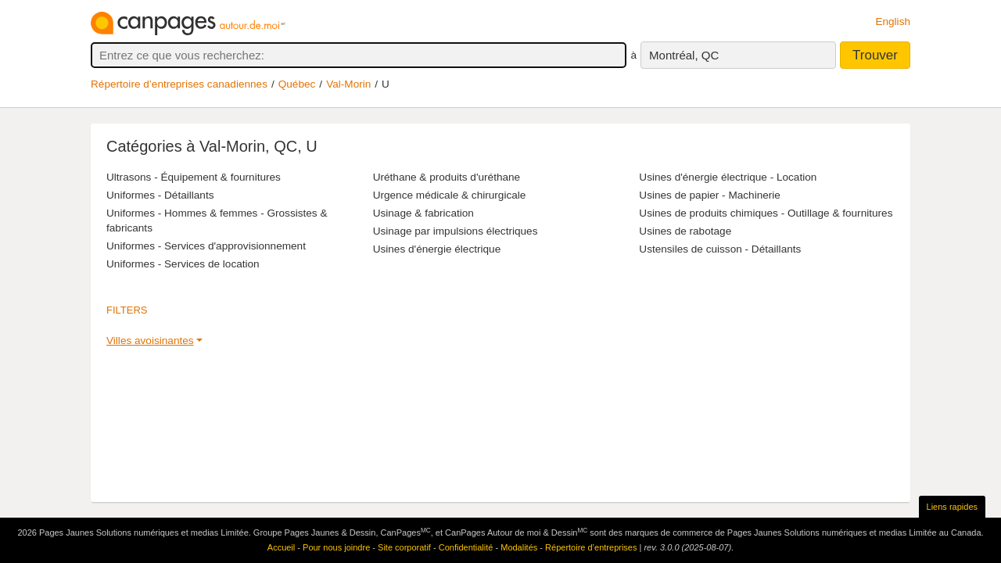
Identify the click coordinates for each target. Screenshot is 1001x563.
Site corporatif (404, 547)
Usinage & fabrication (423, 213)
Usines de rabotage (685, 231)
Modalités (518, 547)
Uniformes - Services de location (183, 264)
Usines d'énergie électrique (437, 249)
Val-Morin (348, 84)
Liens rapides (952, 506)
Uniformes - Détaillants (160, 195)
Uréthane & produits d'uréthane (447, 177)
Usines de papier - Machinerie (709, 195)
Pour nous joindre (336, 547)
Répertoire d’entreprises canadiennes (179, 84)
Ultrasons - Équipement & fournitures (193, 177)
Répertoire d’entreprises (591, 547)
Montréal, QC (684, 55)
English (892, 21)
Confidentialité (466, 547)
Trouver (875, 55)
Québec (297, 84)
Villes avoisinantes (150, 340)
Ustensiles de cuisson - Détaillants (720, 249)
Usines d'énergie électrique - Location (727, 177)
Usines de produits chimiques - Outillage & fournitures (765, 213)
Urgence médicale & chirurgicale (449, 195)
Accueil (281, 547)
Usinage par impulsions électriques (455, 231)
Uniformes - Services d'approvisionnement (206, 246)
